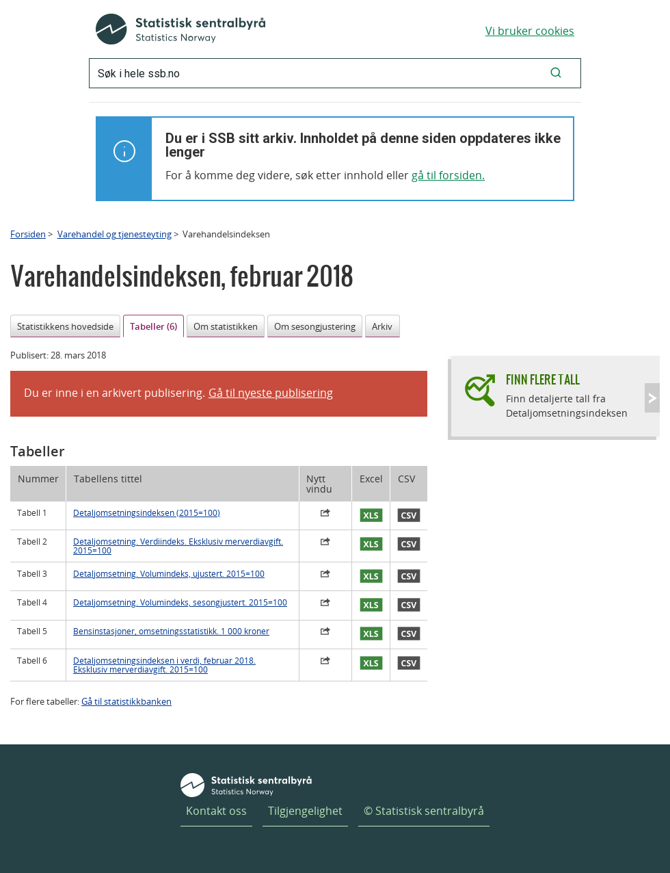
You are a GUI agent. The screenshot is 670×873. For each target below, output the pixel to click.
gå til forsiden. (448, 175)
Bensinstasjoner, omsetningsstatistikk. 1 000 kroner (171, 631)
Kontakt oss (216, 810)
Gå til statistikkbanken (126, 701)
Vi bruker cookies (529, 30)
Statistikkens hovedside (65, 326)
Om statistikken (225, 326)
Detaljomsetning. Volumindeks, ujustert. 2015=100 (169, 573)
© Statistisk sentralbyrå (424, 810)
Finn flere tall (543, 379)
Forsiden (28, 234)
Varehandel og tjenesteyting (114, 234)
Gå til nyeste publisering (271, 392)
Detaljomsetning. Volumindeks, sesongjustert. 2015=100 (180, 602)
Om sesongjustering (315, 326)
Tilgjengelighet (305, 810)
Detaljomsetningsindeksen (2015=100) (146, 512)
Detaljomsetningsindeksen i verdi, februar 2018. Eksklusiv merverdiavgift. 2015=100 (164, 665)
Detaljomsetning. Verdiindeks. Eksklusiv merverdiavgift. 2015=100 (178, 546)
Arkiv (382, 326)
